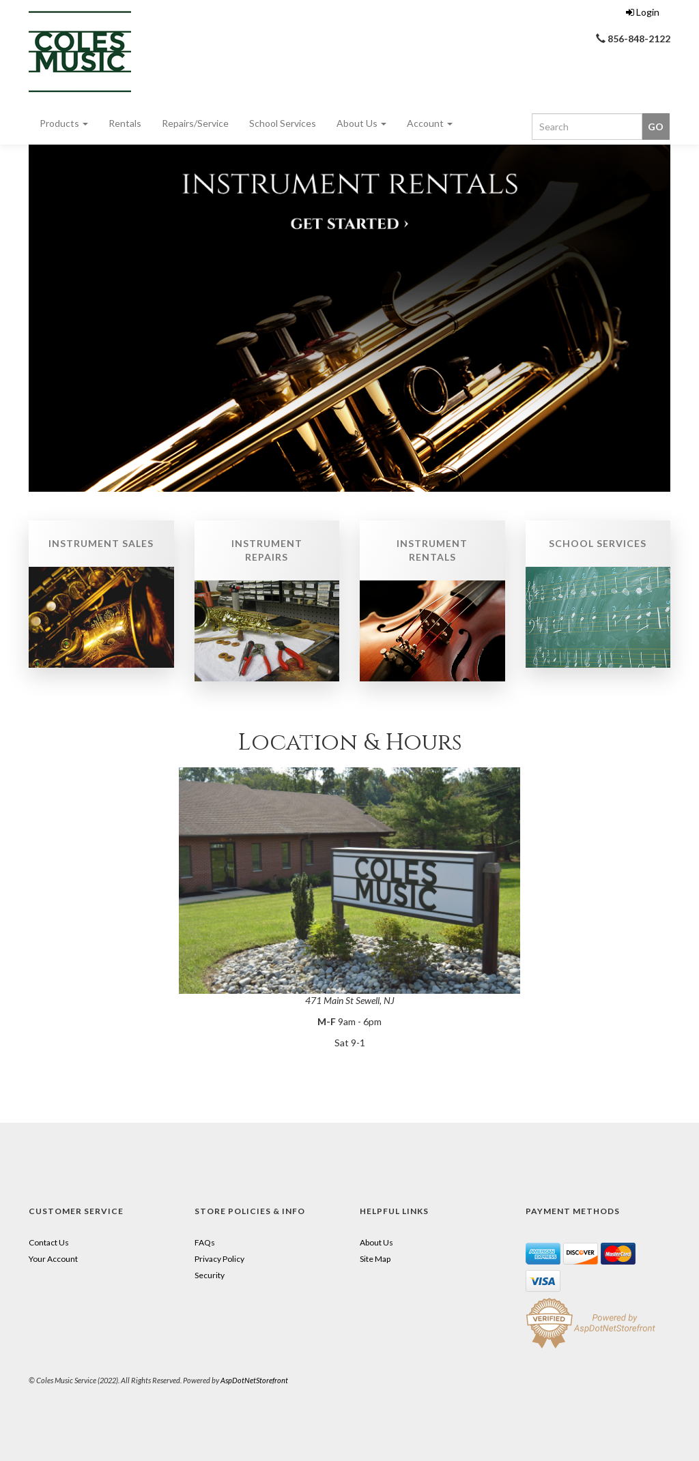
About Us (361, 123)
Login (642, 12)
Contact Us (49, 1242)
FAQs (205, 1242)
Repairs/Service (195, 123)
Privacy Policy (219, 1259)
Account (430, 123)
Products (64, 123)
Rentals (125, 123)
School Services (282, 123)
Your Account (53, 1259)
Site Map (375, 1259)
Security (210, 1275)
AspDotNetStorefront (254, 1380)
